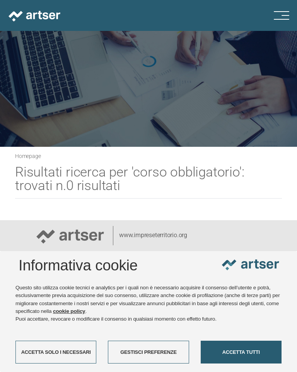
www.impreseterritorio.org (153, 235)
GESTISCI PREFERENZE (148, 352)
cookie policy (69, 311)
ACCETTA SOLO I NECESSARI (56, 352)
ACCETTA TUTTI (241, 352)
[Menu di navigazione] (285, 15)
